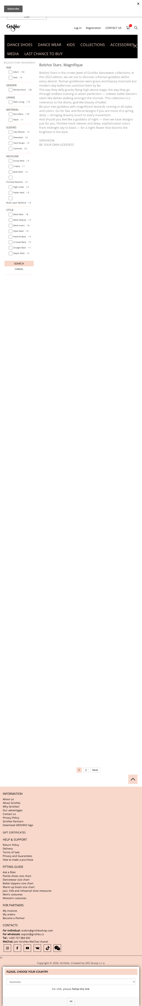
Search (19, 263)
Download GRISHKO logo (18, 825)
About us (8, 799)
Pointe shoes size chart (17, 876)
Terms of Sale (11, 852)
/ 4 (20, 231)
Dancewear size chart (16, 879)
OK (71, 1001)
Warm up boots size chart (19, 887)
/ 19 (21, 114)
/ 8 (20, 214)
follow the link (80, 989)
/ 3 (21, 131)
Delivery (8, 848)
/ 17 (21, 101)
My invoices (10, 910)
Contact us (9, 814)
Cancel (19, 269)
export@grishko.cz (32, 934)
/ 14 (18, 71)
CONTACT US (113, 28)
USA (26, 16)
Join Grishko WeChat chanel (31, 941)
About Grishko (11, 803)
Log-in (78, 28)
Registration (93, 28)
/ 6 (17, 77)
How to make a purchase (18, 859)
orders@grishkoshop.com (37, 930)
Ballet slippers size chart (18, 883)
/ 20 (22, 89)
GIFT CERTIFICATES (14, 832)
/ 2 (21, 142)
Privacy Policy (11, 817)
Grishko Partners (13, 821)
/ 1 (18, 119)
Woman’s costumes (14, 898)
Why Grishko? (11, 806)
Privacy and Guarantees (17, 856)
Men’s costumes (13, 894)
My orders (9, 914)
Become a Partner (14, 918)
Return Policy (11, 845)
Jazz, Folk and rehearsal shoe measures (27, 890)
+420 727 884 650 (19, 938)
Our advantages (13, 810)
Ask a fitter (9, 872)
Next (95, 770)
